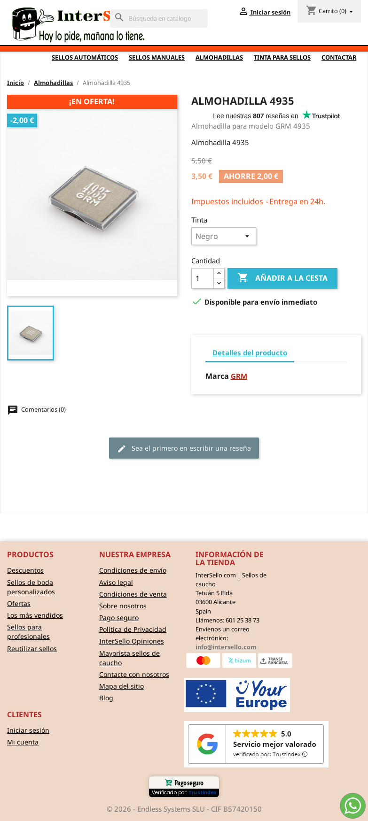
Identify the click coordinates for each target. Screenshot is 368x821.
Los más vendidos (35, 615)
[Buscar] (159, 18)
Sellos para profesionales (28, 631)
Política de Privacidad (132, 629)
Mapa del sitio (121, 686)
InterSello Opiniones (131, 641)
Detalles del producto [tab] (249, 352)
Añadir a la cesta (282, 278)
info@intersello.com (226, 647)
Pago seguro (119, 617)
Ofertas (19, 603)
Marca (217, 376)
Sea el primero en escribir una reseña (184, 448)
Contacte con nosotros (134, 674)
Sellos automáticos (85, 57)
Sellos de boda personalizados (31, 587)
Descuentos (25, 570)
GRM (239, 376)
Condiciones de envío (132, 570)
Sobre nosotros (123, 605)
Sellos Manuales (157, 57)
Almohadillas (219, 57)
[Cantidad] (202, 278)
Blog (106, 697)
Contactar (338, 57)
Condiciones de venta (133, 594)
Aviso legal (116, 582)
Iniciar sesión (28, 730)
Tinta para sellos (282, 57)
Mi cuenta (23, 741)
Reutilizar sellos (32, 648)
